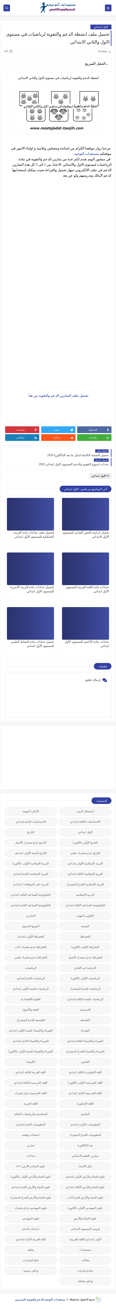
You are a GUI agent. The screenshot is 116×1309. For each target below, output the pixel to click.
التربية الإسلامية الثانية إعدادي (30, 873)
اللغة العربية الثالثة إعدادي (30, 1072)
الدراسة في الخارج (85, 967)
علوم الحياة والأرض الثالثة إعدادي (85, 1187)
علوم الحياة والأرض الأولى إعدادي (85, 1176)
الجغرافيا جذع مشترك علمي (30, 957)
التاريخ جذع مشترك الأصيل (30, 842)
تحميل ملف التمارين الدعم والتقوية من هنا (58, 395)
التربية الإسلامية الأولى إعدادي (85, 863)
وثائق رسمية (30, 1270)
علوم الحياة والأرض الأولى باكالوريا (31, 1176)
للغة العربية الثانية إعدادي (31, 1239)
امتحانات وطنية (30, 1135)
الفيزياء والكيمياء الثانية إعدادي (31, 1041)
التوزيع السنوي (30, 926)
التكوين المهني (85, 915)
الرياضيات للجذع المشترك (85, 988)
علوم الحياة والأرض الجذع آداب (85, 1197)
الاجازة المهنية (31, 811)
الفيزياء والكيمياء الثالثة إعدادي (85, 1041)
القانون (85, 1061)
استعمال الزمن (85, 811)
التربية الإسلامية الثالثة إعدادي (85, 873)
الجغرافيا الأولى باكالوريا (85, 947)
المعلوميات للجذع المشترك (85, 1135)
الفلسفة (85, 1020)
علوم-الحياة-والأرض (85, 1218)
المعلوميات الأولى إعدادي (85, 1124)
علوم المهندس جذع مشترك (31, 1208)
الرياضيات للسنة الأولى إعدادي (31, 988)
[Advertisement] (78, 757)
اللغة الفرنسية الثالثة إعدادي (30, 1082)
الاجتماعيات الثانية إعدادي (31, 821)
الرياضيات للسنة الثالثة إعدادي (85, 999)
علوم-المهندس (30, 1218)
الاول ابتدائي (101, 26)
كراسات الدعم (30, 1228)
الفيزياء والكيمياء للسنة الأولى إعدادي (31, 1030)
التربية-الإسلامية (85, 894)
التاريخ (30, 832)
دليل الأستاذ (85, 1166)
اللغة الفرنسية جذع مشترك (31, 1093)
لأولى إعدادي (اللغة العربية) (85, 1239)
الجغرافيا (85, 936)
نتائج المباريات (30, 1260)
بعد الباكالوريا (85, 1145)
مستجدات (85, 1249)
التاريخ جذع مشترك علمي (85, 853)
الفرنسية (85, 1009)
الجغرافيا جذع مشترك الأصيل (85, 957)
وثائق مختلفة (85, 1281)
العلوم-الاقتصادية (31, 999)
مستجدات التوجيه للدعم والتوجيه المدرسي (40, 1299)
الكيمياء (30, 1061)
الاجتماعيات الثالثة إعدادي (85, 821)
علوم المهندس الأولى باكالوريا (85, 1208)
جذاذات (30, 1155)
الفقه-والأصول (30, 1009)
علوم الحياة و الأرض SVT (30, 1166)
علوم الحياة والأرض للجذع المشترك (30, 1197)
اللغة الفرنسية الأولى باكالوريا (85, 1082)
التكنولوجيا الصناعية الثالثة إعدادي (31, 894)
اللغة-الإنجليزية (85, 1103)
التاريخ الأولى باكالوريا (85, 842)
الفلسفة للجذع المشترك (30, 1020)
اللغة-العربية (31, 1103)
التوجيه (85, 926)
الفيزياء (85, 1030)
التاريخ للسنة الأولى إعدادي (31, 853)
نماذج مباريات (85, 1270)
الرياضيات (31, 967)
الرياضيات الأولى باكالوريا (85, 978)
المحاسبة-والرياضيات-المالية (30, 1114)
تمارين (31, 1145)
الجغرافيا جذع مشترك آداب (31, 947)
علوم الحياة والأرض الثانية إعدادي (30, 1187)
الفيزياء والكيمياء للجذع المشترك (85, 1051)
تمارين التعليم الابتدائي (85, 1155)
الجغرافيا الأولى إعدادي (30, 936)
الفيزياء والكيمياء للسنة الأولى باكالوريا (30, 1051)
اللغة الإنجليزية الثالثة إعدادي (85, 1072)
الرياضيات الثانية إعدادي (31, 978)
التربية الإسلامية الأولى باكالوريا (31, 863)
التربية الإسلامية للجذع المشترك (85, 884)
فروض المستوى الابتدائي (85, 1228)
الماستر (85, 1114)
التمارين (31, 915)
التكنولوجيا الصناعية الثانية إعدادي (31, 905)
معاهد (30, 1249)
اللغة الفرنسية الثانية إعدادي (85, 1093)
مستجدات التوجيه (86, 154)
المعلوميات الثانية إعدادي (31, 1124)
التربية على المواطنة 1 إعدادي (31, 884)
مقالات (85, 1260)
